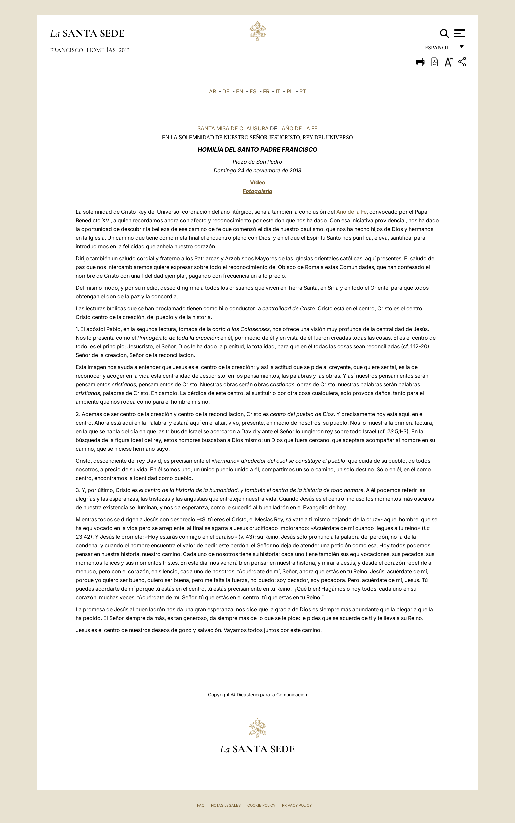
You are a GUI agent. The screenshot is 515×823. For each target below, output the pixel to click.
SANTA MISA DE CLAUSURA (233, 128)
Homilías (102, 50)
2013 (124, 50)
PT (302, 91)
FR (266, 91)
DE (226, 91)
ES (253, 91)
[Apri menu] (458, 33)
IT (278, 91)
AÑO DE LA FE (300, 128)
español (439, 49)
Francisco (67, 50)
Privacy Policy (297, 805)
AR (212, 91)
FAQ (200, 805)
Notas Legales (226, 805)
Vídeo (257, 182)
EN (239, 91)
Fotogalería (257, 191)
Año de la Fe (351, 211)
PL (290, 91)
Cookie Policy (261, 805)
